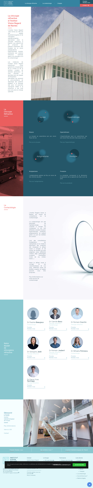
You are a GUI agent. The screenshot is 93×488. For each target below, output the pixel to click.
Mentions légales (7, 470)
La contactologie (81, 473)
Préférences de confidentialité (61, 464)
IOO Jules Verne (49, 460)
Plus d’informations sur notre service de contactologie (36, 278)
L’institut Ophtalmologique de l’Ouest (76, 450)
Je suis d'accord (79, 464)
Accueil (79, 460)
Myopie (43, 117)
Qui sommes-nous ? (46, 450)
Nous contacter (31, 475)
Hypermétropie (74, 117)
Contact (6, 433)
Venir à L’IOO (8, 429)
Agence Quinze (14, 472)
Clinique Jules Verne (66, 460)
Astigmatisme (43, 156)
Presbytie (73, 156)
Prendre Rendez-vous (31, 328)
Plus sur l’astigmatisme (36, 181)
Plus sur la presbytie (66, 183)
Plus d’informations (10, 426)
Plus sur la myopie (34, 142)
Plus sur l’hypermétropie (67, 142)
